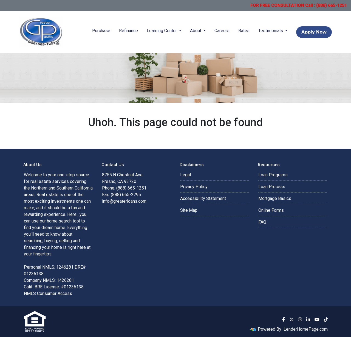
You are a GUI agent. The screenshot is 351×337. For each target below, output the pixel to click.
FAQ (262, 222)
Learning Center (162, 30)
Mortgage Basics (274, 198)
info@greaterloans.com (124, 201)
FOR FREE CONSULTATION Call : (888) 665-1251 (298, 5)
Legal (185, 174)
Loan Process (271, 186)
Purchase (101, 30)
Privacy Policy (194, 186)
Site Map (188, 210)
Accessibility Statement (203, 198)
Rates (244, 30)
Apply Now (314, 32)
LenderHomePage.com (306, 329)
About (196, 30)
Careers (222, 30)
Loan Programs (273, 174)
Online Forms (271, 210)
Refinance (128, 30)
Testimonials (271, 30)
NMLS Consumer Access (48, 293)
